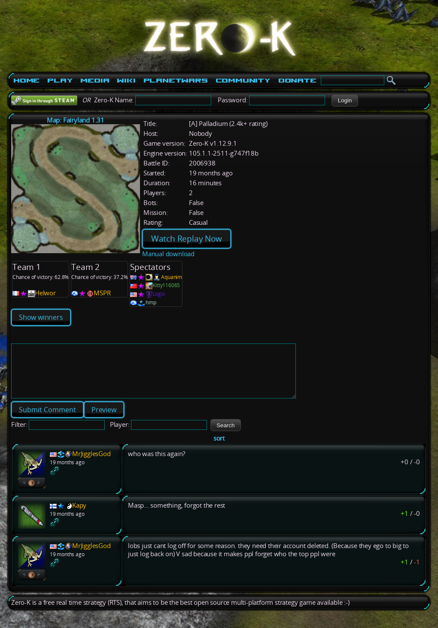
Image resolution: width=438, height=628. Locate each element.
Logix (158, 293)
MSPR (102, 293)
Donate (297, 80)
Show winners (41, 317)
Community (243, 80)
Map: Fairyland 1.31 (75, 120)
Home (26, 80)
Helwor (45, 293)
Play (60, 80)
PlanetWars (175, 80)
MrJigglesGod (91, 464)
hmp (151, 302)
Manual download (168, 254)
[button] (345, 101)
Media (94, 80)
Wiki (126, 80)
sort (219, 448)
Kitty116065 (166, 285)
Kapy (79, 516)
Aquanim (171, 277)
